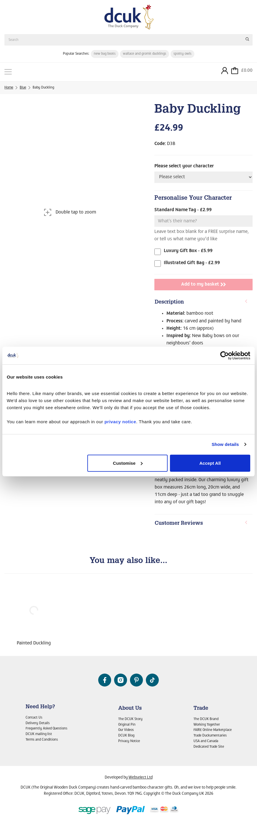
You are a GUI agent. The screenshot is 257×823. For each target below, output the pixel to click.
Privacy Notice (129, 741)
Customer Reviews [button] (201, 523)
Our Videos (126, 730)
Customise (128, 462)
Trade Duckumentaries (210, 735)
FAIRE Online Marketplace (212, 730)
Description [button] (201, 302)
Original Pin (127, 725)
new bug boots (105, 54)
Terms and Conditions (42, 740)
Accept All (210, 462)
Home (8, 87)
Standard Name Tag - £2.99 (183, 210)
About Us (130, 708)
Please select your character (184, 166)
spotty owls (182, 54)
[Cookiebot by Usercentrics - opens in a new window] (224, 355)
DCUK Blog (126, 735)
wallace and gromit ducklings (144, 54)
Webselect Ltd (140, 778)
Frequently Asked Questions (46, 728)
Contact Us (34, 717)
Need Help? (40, 707)
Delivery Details (38, 723)
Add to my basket (203, 284)
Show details (225, 444)
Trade (200, 708)
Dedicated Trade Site (208, 747)
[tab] (203, 302)
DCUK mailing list (39, 734)
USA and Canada (205, 741)
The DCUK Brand (205, 719)
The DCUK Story (130, 719)
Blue (23, 87)
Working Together (206, 725)
